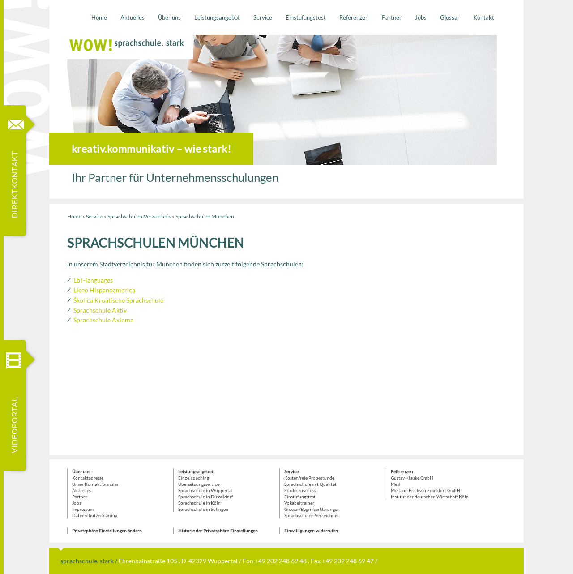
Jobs (421, 17)
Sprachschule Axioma (103, 320)
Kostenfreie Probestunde (309, 477)
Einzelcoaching (193, 477)
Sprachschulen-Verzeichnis (139, 216)
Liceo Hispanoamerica (104, 290)
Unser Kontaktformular (95, 484)
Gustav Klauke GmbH (412, 477)
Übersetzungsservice (198, 484)
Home (99, 17)
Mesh (396, 484)
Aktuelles (132, 17)
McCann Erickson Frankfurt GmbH (425, 490)
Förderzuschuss (300, 490)
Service (262, 17)
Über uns (169, 17)
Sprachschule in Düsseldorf (205, 496)
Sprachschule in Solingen (203, 509)
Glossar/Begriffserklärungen (312, 509)
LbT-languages (93, 280)
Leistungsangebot (217, 17)
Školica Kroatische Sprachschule (118, 300)
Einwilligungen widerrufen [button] (311, 530)
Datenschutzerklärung (94, 515)
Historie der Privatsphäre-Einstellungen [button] (218, 530)
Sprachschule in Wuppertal (205, 490)
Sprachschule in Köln (199, 502)
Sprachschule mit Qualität (310, 484)
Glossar (450, 17)
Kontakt (483, 17)
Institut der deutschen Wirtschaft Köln (430, 496)
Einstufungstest (306, 17)
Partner (392, 17)
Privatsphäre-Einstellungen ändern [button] (107, 530)
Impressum (83, 509)
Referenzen (353, 17)
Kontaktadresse (87, 477)
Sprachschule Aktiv (100, 310)
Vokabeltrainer (299, 502)
